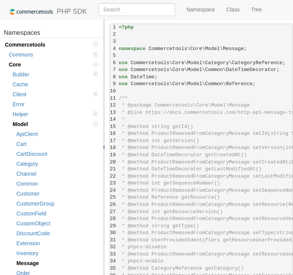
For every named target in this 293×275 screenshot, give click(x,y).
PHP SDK (46, 12)
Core (53, 64)
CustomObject (33, 223)
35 (114, 268)
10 (114, 91)
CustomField (31, 213)
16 (114, 133)
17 (114, 141)
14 (114, 119)
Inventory (27, 253)
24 (114, 190)
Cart (21, 144)
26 (114, 204)
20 (114, 162)
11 (114, 98)
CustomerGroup (35, 204)
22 (114, 176)
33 (114, 254)
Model (55, 124)
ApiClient (27, 134)
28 (114, 219)
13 (114, 112)
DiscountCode (33, 233)
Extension (28, 243)
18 (114, 147)
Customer (28, 194)
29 (114, 226)
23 (114, 183)
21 (114, 169)
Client (55, 94)
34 (114, 261)
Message (27, 263)
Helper (55, 114)
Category (27, 164)
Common (27, 184)
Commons (53, 55)
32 (114, 247)
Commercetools (51, 45)
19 (114, 155)
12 (114, 105)
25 (114, 197)
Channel (26, 174)
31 (114, 240)
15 (114, 126)
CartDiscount (31, 154)
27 (114, 212)
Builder (55, 74)
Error (18, 104)
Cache (20, 84)
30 (114, 233)
